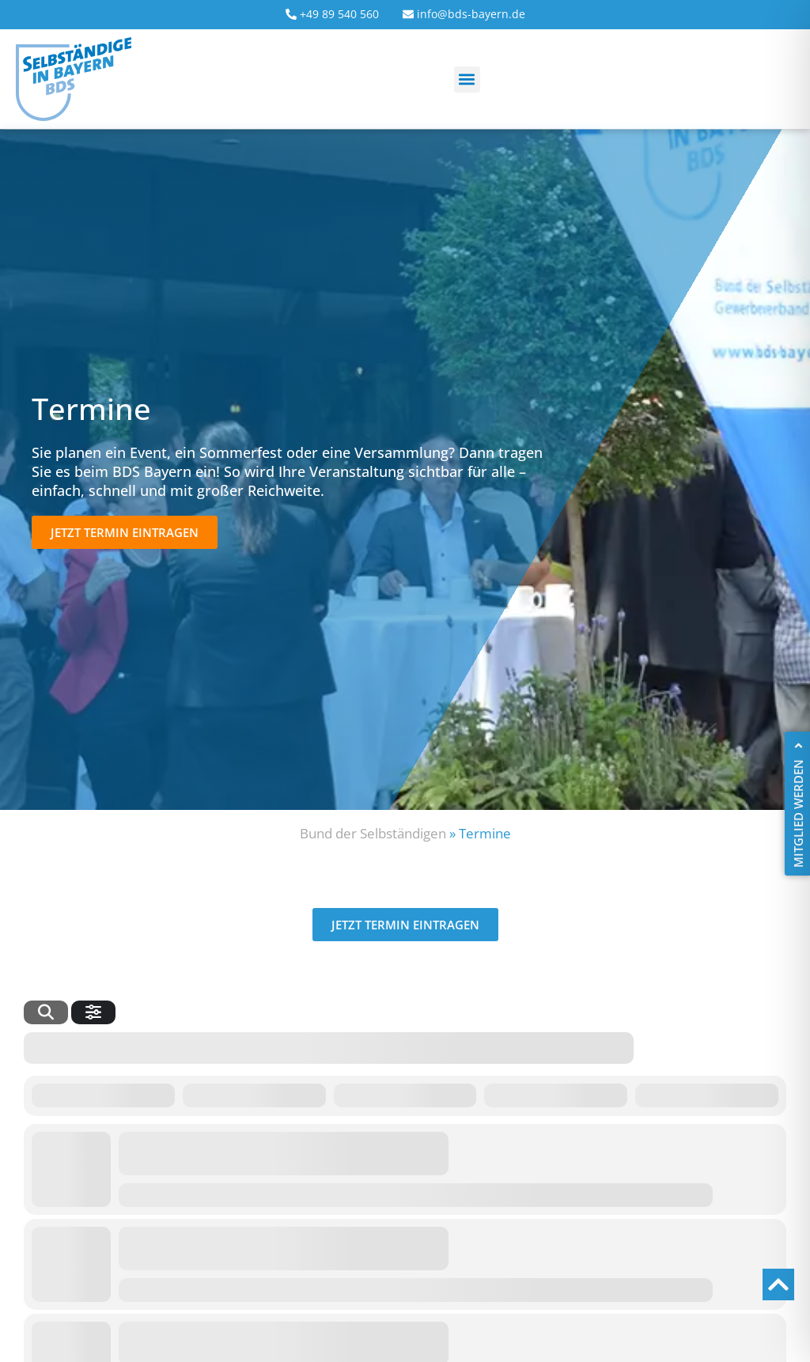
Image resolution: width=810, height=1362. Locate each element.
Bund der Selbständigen (373, 833)
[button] (467, 79)
